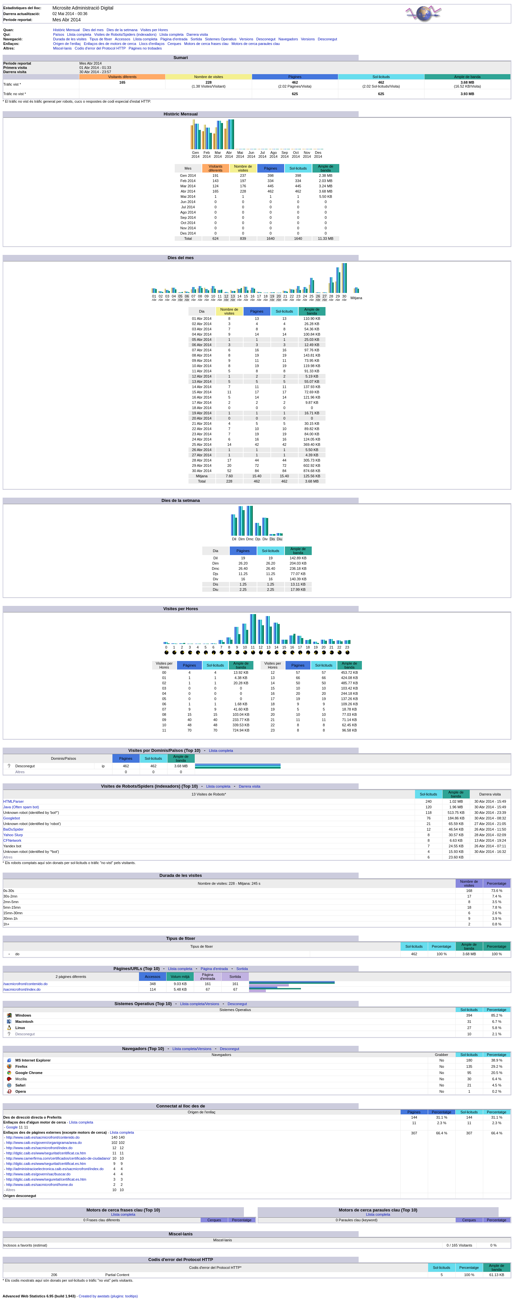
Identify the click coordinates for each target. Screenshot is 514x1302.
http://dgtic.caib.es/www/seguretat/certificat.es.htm (46, 1179)
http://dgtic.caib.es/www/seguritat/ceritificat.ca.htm (46, 1153)
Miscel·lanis (62, 48)
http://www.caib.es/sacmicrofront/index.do (39, 1148)
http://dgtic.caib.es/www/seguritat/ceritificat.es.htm (46, 1164)
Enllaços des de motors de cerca (110, 44)
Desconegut (266, 39)
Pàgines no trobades (145, 48)
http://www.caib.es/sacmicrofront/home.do (39, 1185)
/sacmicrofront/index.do (22, 989)
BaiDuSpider (13, 829)
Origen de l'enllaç (67, 44)
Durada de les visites (70, 39)
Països (58, 34)
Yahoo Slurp (13, 835)
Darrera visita (197, 34)
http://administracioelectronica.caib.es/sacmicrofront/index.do (55, 1169)
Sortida (196, 39)
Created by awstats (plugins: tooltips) (108, 1296)
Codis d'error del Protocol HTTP (100, 48)
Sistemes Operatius (220, 39)
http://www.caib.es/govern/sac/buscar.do (38, 1174)
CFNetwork (12, 840)
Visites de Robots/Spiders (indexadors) (125, 34)
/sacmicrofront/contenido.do (25, 984)
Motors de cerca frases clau (206, 44)
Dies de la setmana (122, 30)
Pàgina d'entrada (174, 39)
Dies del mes (93, 30)
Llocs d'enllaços (152, 44)
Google (12, 1127)
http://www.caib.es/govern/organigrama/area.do (44, 1143)
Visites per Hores (154, 30)
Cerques (174, 44)
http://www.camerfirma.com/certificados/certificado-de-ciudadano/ (58, 1158)
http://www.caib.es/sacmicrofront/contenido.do (43, 1137)
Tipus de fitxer (100, 39)
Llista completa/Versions (199, 1004)
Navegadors (288, 39)
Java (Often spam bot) (21, 807)
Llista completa (79, 34)
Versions (246, 39)
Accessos (122, 39)
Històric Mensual (66, 30)
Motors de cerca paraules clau (255, 44)
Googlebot (11, 818)
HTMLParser (13, 801)
